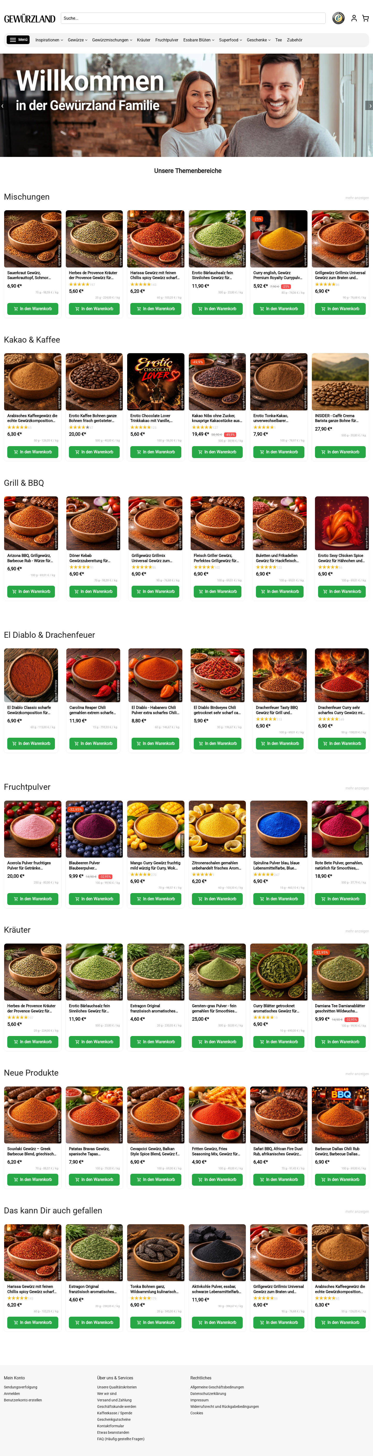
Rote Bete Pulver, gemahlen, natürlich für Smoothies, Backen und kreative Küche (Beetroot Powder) (339, 871)
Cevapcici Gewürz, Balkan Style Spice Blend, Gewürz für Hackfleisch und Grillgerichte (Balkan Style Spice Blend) (155, 1157)
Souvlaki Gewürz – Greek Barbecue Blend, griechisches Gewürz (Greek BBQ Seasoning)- (32, 1157)
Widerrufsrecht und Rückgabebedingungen (224, 1406)
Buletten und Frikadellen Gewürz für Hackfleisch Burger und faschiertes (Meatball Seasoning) (276, 563)
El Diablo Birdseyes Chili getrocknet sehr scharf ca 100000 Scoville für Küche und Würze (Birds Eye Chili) (217, 715)
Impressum (199, 1400)
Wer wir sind (107, 1394)
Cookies (196, 1413)
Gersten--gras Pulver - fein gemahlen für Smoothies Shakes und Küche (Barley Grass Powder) (214, 1014)
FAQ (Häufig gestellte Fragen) (121, 1439)
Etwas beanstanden (113, 1432)
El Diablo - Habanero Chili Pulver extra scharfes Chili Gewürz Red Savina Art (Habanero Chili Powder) (154, 715)
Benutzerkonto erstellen (23, 1400)
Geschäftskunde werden (116, 1406)
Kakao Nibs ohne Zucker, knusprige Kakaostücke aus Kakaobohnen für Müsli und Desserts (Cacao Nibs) (216, 423)
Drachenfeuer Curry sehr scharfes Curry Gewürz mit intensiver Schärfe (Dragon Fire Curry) (341, 715)
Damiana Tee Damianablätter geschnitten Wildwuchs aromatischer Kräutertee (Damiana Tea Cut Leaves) (340, 1014)
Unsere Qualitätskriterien (117, 1387)
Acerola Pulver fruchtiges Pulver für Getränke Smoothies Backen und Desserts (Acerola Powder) (30, 871)
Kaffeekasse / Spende (114, 1413)
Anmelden (12, 1394)
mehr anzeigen (357, 198)
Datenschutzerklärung (208, 1394)
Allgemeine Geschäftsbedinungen (217, 1387)
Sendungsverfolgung (20, 1387)
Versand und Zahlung (114, 1400)
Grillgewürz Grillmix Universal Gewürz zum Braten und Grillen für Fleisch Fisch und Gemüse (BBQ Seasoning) (340, 281)
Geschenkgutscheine (114, 1419)
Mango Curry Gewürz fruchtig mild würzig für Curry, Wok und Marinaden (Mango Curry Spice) (155, 871)
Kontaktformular (110, 1426)
